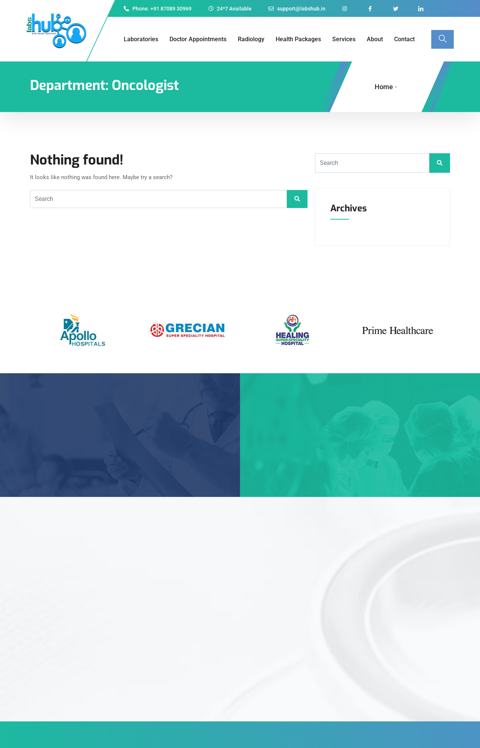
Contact (404, 39)
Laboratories (141, 39)
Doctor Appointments (198, 39)
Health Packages (298, 39)
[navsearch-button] (442, 39)
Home (384, 87)
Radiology (251, 39)
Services (344, 39)
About (375, 39)
